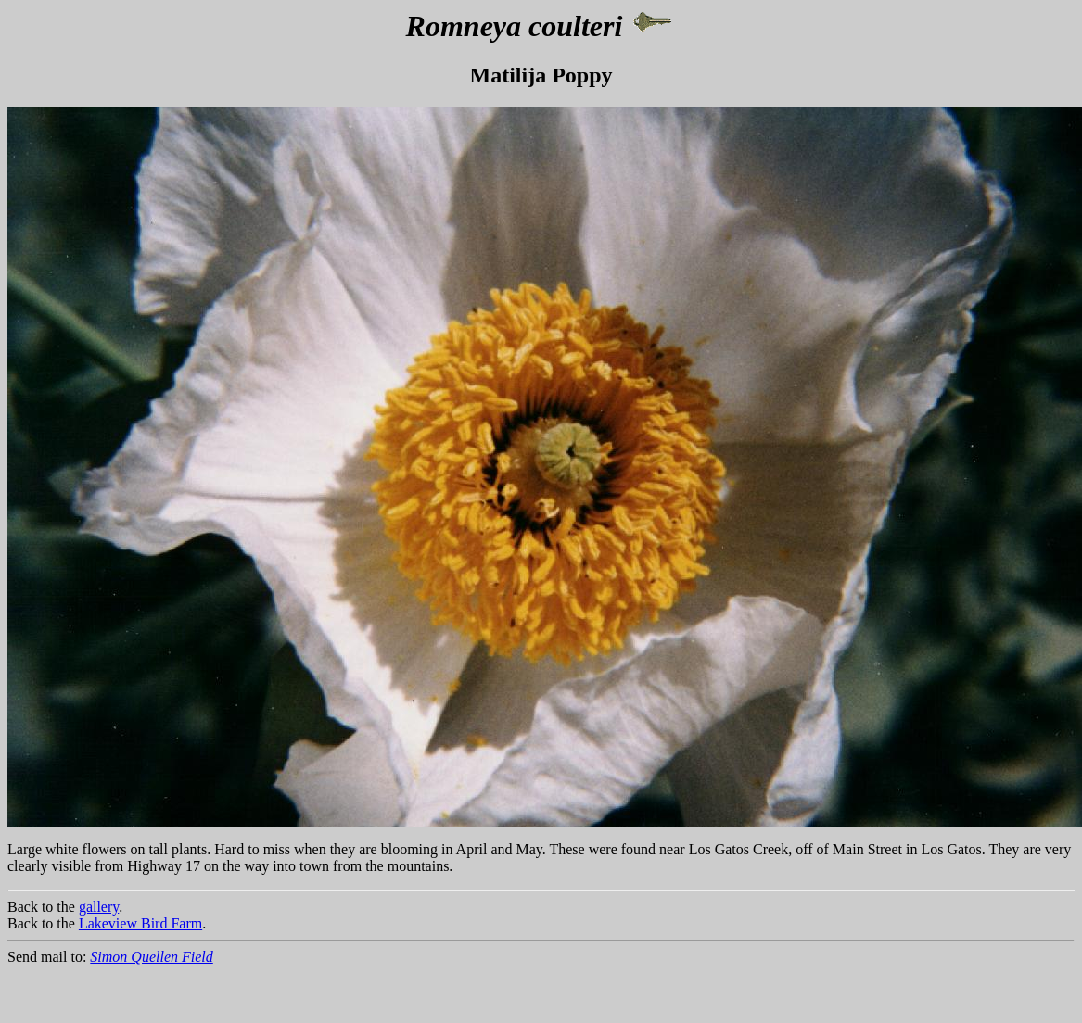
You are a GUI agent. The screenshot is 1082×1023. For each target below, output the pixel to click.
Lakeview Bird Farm (140, 923)
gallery (99, 907)
